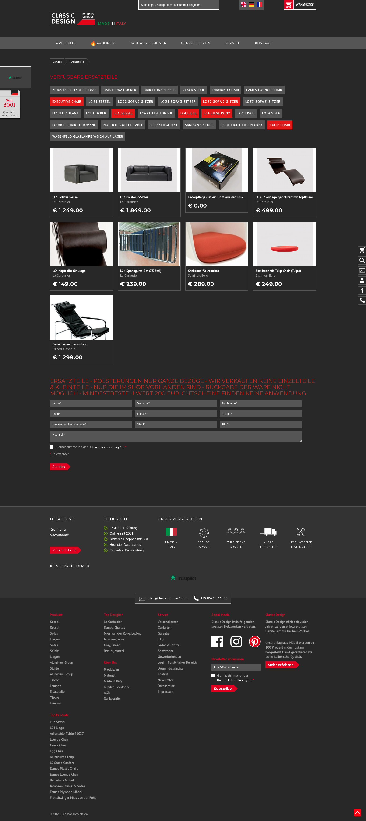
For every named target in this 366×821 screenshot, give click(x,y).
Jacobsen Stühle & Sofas (67, 786)
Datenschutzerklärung (104, 447)
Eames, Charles (114, 627)
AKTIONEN (102, 43)
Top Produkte (59, 715)
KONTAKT (263, 43)
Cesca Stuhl (194, 90)
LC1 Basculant (65, 113)
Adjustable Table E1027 (67, 734)
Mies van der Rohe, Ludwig (122, 633)
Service (57, 61)
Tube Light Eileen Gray (241, 125)
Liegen (55, 639)
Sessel (54, 622)
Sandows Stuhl (199, 125)
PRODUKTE (66, 43)
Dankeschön (112, 699)
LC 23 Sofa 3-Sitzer (178, 102)
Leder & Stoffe (168, 645)
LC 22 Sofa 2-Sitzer (135, 102)
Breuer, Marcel (114, 651)
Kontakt (163, 674)
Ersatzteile (77, 61)
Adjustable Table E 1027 (74, 90)
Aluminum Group (61, 662)
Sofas (54, 633)
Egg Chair (56, 751)
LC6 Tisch (246, 113)
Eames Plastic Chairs (64, 768)
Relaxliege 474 (164, 125)
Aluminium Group (62, 757)
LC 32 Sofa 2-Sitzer (220, 102)
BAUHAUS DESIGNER (148, 43)
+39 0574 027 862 (214, 598)
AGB (107, 693)
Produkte (56, 615)
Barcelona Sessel (159, 90)
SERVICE (232, 43)
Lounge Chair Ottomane (74, 125)
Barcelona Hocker (120, 90)
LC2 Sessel (57, 722)
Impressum (165, 692)
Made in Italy (113, 681)
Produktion (111, 669)
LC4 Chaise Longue (156, 113)
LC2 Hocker (96, 113)
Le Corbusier (113, 622)
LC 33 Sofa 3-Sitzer (262, 102)
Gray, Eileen (112, 645)
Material (109, 675)
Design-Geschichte (170, 668)
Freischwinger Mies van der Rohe (73, 798)
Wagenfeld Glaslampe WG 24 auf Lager (87, 136)
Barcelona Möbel (62, 780)
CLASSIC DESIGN (195, 43)
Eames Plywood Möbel (66, 792)
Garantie (163, 633)
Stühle (54, 651)
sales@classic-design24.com (167, 598)
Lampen (55, 686)
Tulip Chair (280, 125)
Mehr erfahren (64, 550)
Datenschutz (166, 686)
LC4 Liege (188, 113)
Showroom (165, 651)
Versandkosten (168, 622)
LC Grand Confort (62, 763)
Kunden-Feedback (116, 687)
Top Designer (113, 615)
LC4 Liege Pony (217, 113)
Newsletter (165, 680)
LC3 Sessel (123, 113)
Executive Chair (66, 102)
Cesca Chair (58, 745)
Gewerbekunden (169, 657)
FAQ (161, 639)
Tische (54, 680)
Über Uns (110, 662)
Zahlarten (164, 627)
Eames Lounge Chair (264, 90)
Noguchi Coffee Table (123, 125)
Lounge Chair (59, 739)
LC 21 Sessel (100, 102)
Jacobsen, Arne (114, 639)
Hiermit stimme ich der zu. (88, 447)
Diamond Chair (225, 90)
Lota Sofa (271, 113)
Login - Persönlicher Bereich (177, 662)
